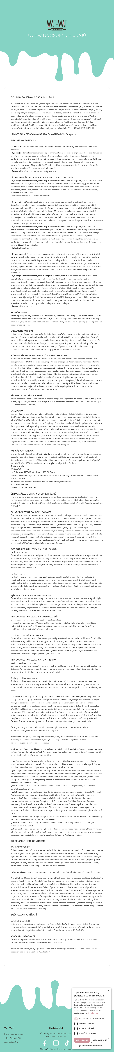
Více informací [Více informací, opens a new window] (92, 1013)
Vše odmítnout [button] (100, 1040)
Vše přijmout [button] (82, 1040)
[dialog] (91, 1018)
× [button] (108, 991)
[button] (91, 1045)
